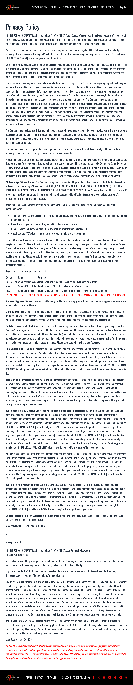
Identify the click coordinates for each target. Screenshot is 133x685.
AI (59, 7)
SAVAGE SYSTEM (40, 7)
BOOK (82, 7)
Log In (123, 7)
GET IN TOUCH (107, 7)
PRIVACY (39, 677)
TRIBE (53, 7)
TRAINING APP (70, 7)
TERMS (28, 677)
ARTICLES (51, 677)
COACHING (93, 7)
